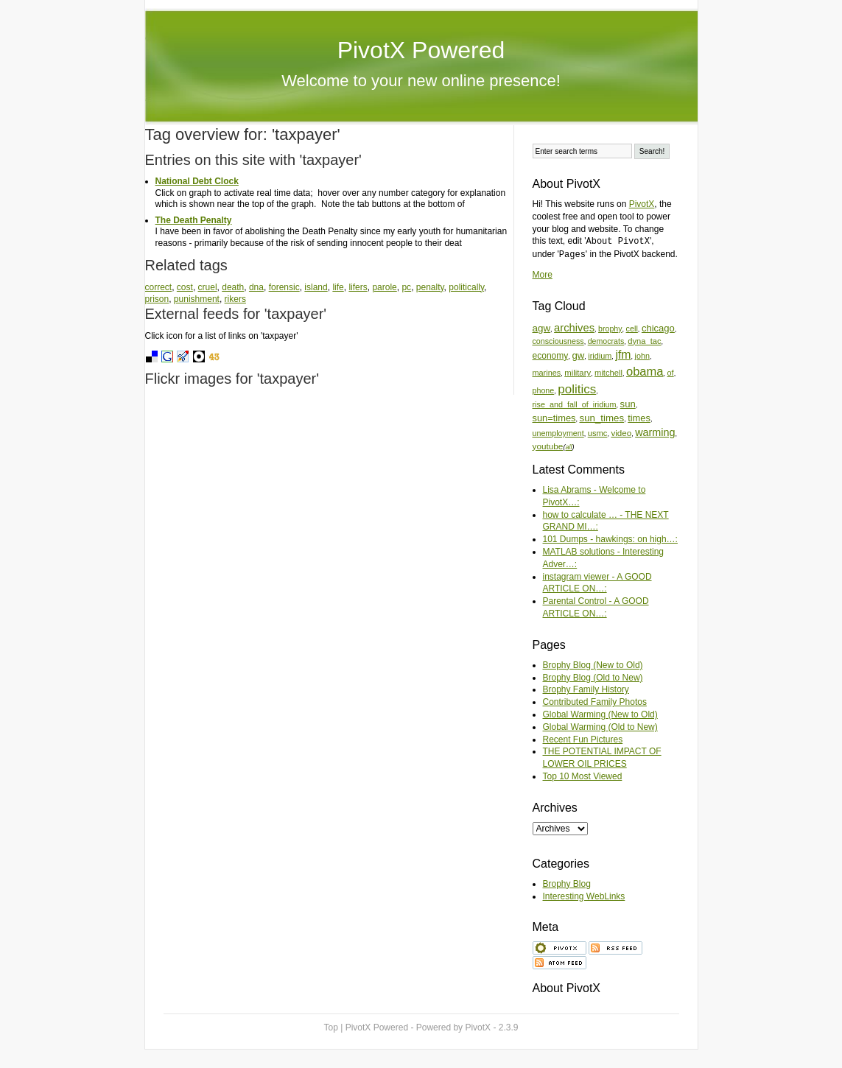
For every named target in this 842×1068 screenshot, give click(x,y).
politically (466, 287)
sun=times (554, 418)
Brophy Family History (586, 689)
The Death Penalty (193, 220)
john (642, 355)
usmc (598, 433)
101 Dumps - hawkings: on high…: (610, 539)
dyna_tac (644, 341)
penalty (430, 287)
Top (331, 1027)
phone (544, 390)
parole (384, 287)
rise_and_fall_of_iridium (575, 404)
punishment (197, 299)
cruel (207, 287)
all (568, 447)
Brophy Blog (567, 884)
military (577, 372)
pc (406, 287)
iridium (599, 355)
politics (577, 389)
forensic (284, 287)
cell (632, 328)
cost (185, 287)
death (233, 287)
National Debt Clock (197, 181)
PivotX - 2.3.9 (491, 1027)
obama (645, 372)
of (670, 372)
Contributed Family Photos (595, 702)
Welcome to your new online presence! (421, 80)
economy (551, 356)
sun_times (601, 418)
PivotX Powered (421, 50)
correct (158, 287)
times (639, 418)
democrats (606, 341)
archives (574, 328)
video (621, 433)
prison (157, 299)
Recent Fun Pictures (583, 739)
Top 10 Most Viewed (582, 776)
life (337, 287)
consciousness (558, 341)
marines (547, 372)
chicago (658, 328)
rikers (235, 299)
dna (256, 287)
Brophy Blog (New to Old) (593, 665)
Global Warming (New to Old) (600, 714)
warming (655, 432)
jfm (623, 354)
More (542, 275)
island (315, 287)
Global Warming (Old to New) (600, 727)
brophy (610, 328)
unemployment (558, 433)
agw (542, 328)
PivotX (642, 204)
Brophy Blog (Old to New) (593, 677)
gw (578, 355)
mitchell (608, 372)
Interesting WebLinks (584, 896)
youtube (548, 446)
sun (628, 404)
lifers (357, 287)
